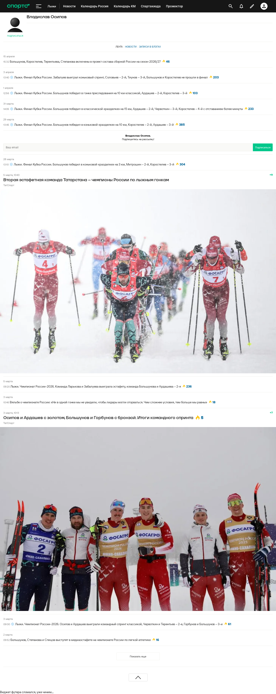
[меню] (38, 6)
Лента (119, 46)
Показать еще (138, 656)
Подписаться (15, 35)
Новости (131, 46)
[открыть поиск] (230, 6)
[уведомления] (241, 6)
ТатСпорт (8, 185)
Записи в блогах (150, 46)
